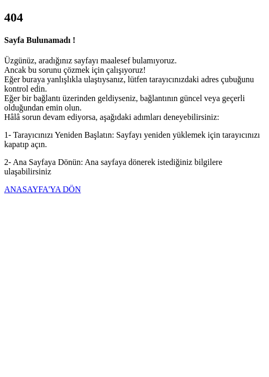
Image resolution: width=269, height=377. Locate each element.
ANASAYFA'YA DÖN (42, 189)
